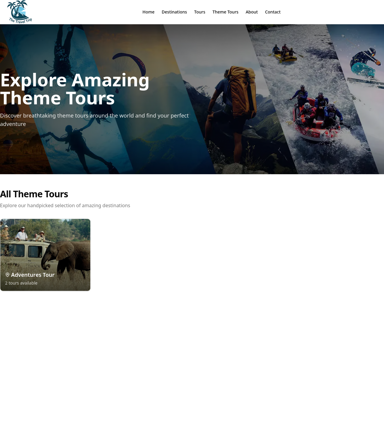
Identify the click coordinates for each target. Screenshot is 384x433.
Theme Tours (225, 12)
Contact (272, 12)
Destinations (174, 12)
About (252, 12)
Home (148, 12)
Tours (199, 12)
